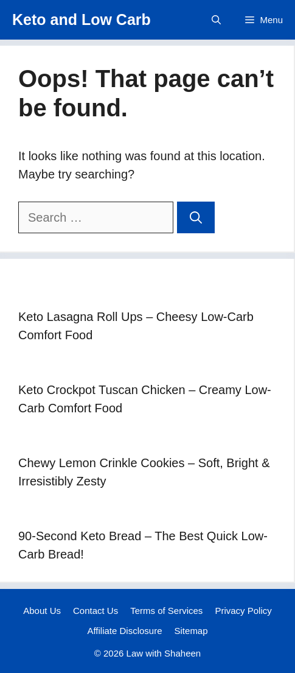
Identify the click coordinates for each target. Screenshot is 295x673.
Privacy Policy (243, 610)
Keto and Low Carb (81, 19)
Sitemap (191, 630)
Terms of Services (166, 610)
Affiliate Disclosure (124, 630)
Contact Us (95, 610)
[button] (216, 20)
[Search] (196, 217)
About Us (42, 610)
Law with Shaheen (164, 653)
